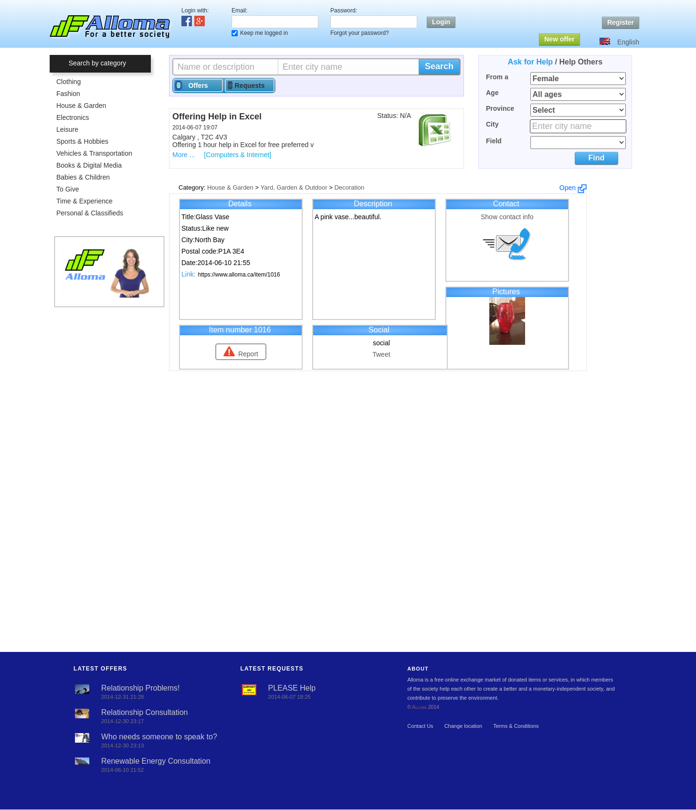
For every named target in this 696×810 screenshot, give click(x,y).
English (628, 42)
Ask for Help (530, 62)
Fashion (68, 93)
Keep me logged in (264, 33)
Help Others (580, 62)
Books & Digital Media (89, 165)
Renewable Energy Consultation (156, 761)
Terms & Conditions (515, 726)
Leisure (67, 129)
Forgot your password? (359, 33)
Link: (188, 274)
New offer (559, 39)
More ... (183, 155)
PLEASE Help (292, 688)
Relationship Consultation (144, 712)
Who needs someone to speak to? (159, 737)
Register (620, 22)
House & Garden (81, 105)
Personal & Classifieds (89, 213)
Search (439, 66)
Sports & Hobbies (82, 141)
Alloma (419, 707)
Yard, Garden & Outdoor (294, 187)
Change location (463, 726)
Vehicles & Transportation (94, 153)
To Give (67, 189)
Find (596, 158)
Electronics (72, 117)
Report (248, 354)
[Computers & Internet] (237, 155)
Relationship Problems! (140, 688)
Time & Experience (84, 201)
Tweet (381, 354)
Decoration (349, 187)
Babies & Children (83, 177)
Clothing (68, 81)
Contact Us (420, 726)
